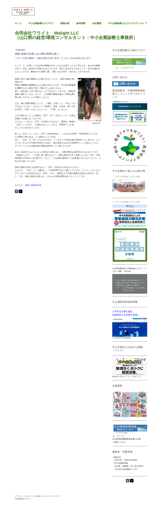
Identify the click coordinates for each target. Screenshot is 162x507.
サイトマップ (55, 496)
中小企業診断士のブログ (41, 23)
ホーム (18, 23)
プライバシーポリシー (24, 496)
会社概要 (96, 23)
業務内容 (64, 23)
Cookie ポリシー (41, 496)
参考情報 (80, 23)
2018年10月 (36, 185)
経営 (27, 185)
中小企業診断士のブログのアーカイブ (127, 23)
